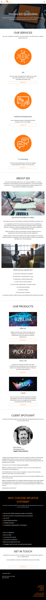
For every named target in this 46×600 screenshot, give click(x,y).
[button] (1, 2)
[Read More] (23, 82)
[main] (23, 16)
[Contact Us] (23, 567)
